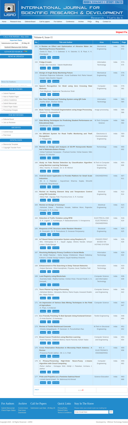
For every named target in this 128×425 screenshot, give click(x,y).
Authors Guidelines (10, 100)
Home (4, 22)
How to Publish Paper (11, 97)
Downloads (22, 413)
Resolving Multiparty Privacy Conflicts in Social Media (61, 252)
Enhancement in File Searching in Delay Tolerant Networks (63, 266)
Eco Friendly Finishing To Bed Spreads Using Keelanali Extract (65, 316)
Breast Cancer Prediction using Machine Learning (59, 337)
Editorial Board (30, 22)
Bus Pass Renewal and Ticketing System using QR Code (62, 99)
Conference (70, 22)
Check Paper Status (10, 107)
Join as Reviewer (9, 123)
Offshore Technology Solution (117, 422)
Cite (49, 57)
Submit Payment (9, 93)
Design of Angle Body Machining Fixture (56, 73)
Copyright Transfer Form (12, 148)
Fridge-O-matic (45, 62)
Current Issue (8, 132)
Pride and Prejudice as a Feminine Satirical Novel (59, 377)
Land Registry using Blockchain (52, 276)
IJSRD (30, 422)
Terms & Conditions (65, 413)
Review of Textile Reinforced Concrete (55, 326)
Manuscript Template (10, 144)
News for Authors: (8, 83)
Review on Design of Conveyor (52, 205)
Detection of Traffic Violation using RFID (55, 218)
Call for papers (44, 22)
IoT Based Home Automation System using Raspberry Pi (62, 239)
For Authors (58, 22)
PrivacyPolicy (62, 408)
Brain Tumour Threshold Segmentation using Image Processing (65, 110)
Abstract (43, 57)
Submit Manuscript (10, 103)
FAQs (90, 22)
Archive (81, 22)
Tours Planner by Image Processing (54, 289)
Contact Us (107, 22)
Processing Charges (10, 110)
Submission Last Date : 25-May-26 (43, 408)
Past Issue (7, 135)
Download (56, 57)
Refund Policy (63, 410)
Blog (97, 22)
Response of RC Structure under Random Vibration (60, 229)
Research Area (15, 22)
